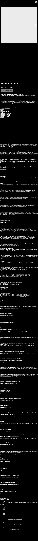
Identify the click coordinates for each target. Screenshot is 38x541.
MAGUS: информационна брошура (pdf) (15, 524)
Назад (3, 1)
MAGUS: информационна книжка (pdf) (14, 529)
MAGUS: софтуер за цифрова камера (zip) (15, 519)
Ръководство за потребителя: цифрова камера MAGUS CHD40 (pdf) (19, 508)
